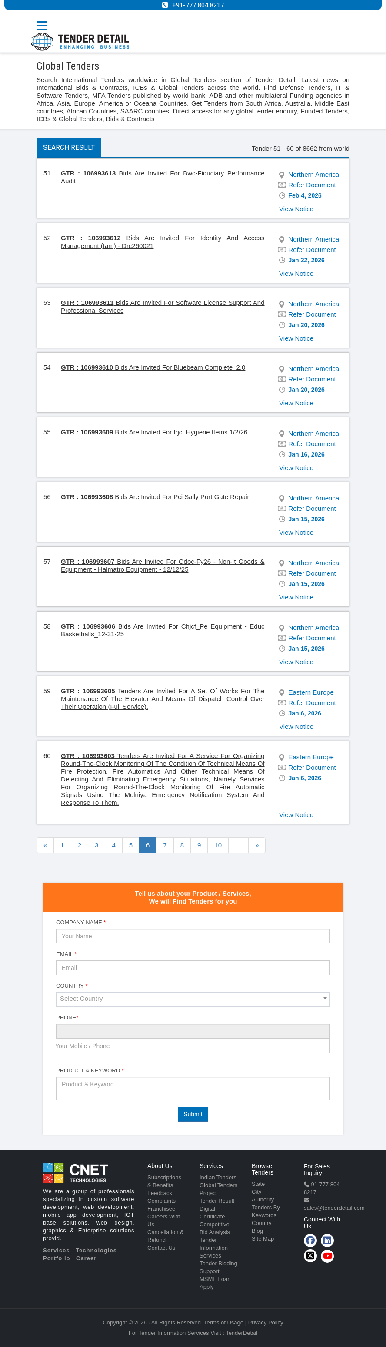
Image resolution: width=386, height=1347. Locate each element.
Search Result (69, 147)
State (258, 1184)
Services (56, 1250)
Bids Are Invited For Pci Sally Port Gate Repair (155, 496)
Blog (257, 1231)
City (256, 1191)
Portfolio (56, 1258)
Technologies (96, 1250)
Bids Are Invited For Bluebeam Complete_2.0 (153, 367)
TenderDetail (241, 1333)
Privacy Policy (265, 1322)
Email (66, 954)
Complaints (161, 1201)
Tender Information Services (214, 1248)
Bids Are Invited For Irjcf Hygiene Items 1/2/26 (154, 432)
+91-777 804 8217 (198, 5)
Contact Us (161, 1247)
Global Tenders (218, 1185)
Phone (67, 1017)
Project (208, 1193)
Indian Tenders (218, 1177)
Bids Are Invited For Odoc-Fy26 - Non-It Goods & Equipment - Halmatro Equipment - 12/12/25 (163, 565)
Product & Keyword (90, 1070)
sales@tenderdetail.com (334, 1208)
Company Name (81, 922)
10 (218, 845)
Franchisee (161, 1208)
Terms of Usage (223, 1322)
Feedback (159, 1193)
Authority (263, 1199)
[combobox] (193, 999)
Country (71, 986)
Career (86, 1258)
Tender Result (217, 1201)
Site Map (263, 1238)
